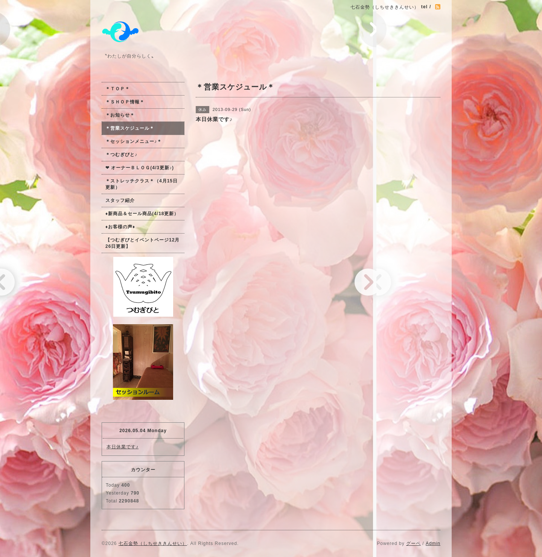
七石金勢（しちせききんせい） (153, 543)
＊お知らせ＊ (120, 115)
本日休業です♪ (123, 446)
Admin (433, 543)
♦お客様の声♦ (120, 226)
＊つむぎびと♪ (121, 154)
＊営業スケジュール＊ (129, 128)
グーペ (413, 543)
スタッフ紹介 (120, 200)
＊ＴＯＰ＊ (117, 88)
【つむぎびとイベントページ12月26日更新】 (142, 243)
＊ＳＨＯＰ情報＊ (125, 102)
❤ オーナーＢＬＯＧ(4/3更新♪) (139, 167)
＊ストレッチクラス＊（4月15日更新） (141, 184)
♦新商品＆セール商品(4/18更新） (142, 213)
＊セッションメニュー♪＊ (133, 141)
